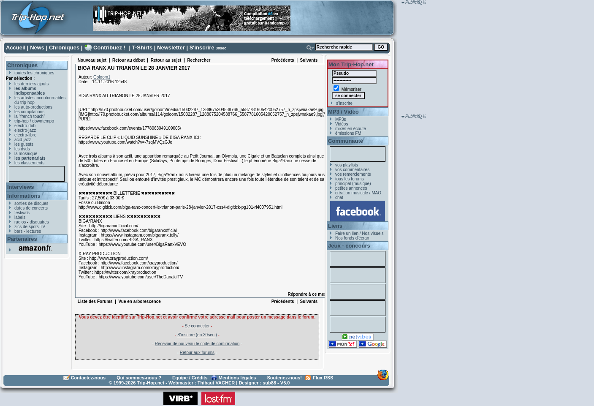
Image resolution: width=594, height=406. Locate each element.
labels (19, 217)
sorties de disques (31, 203)
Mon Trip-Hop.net (351, 64)
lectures (33, 231)
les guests (23, 144)
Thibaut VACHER (216, 382)
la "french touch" (29, 116)
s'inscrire (344, 103)
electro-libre (25, 135)
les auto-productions (33, 107)
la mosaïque (25, 153)
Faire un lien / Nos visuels (359, 233)
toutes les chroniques (34, 73)
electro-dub (24, 125)
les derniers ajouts (31, 84)
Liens (335, 226)
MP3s (340, 119)
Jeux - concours (349, 246)
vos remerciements (353, 174)
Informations (24, 196)
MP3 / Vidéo (343, 112)
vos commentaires (352, 169)
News (37, 47)
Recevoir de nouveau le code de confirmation (197, 343)
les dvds (22, 149)
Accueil (15, 47)
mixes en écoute (350, 128)
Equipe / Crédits (190, 377)
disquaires (39, 222)
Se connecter (197, 326)
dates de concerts (31, 208)
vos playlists (346, 165)
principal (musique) (353, 183)
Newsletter (171, 47)
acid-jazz (22, 139)
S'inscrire (202, 47)
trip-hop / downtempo (34, 121)
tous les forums (349, 179)
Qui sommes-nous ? (139, 377)
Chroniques (64, 47)
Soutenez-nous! (284, 377)
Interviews (20, 187)
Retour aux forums (197, 352)
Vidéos (341, 124)
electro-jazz (25, 130)
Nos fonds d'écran (352, 238)
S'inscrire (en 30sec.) (197, 334)
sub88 (269, 382)
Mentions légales (237, 377)
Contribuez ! (109, 47)
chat (339, 197)
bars (18, 231)
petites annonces (351, 188)
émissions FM (348, 133)
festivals (22, 212)
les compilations (29, 111)
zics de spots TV (29, 226)
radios (20, 222)
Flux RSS (323, 377)
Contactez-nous (88, 377)
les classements (29, 163)
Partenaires (22, 239)
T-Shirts (142, 47)
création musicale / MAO (358, 193)
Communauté (345, 141)
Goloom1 (102, 77)
